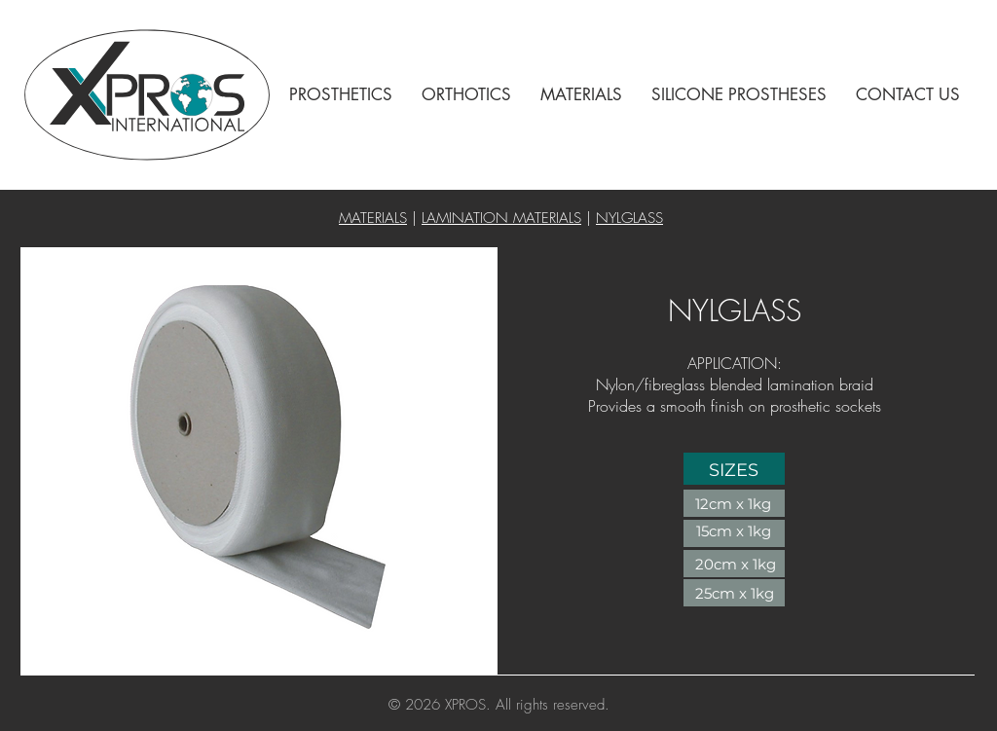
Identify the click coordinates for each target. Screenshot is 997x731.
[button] (341, 95)
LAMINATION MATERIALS (501, 218)
